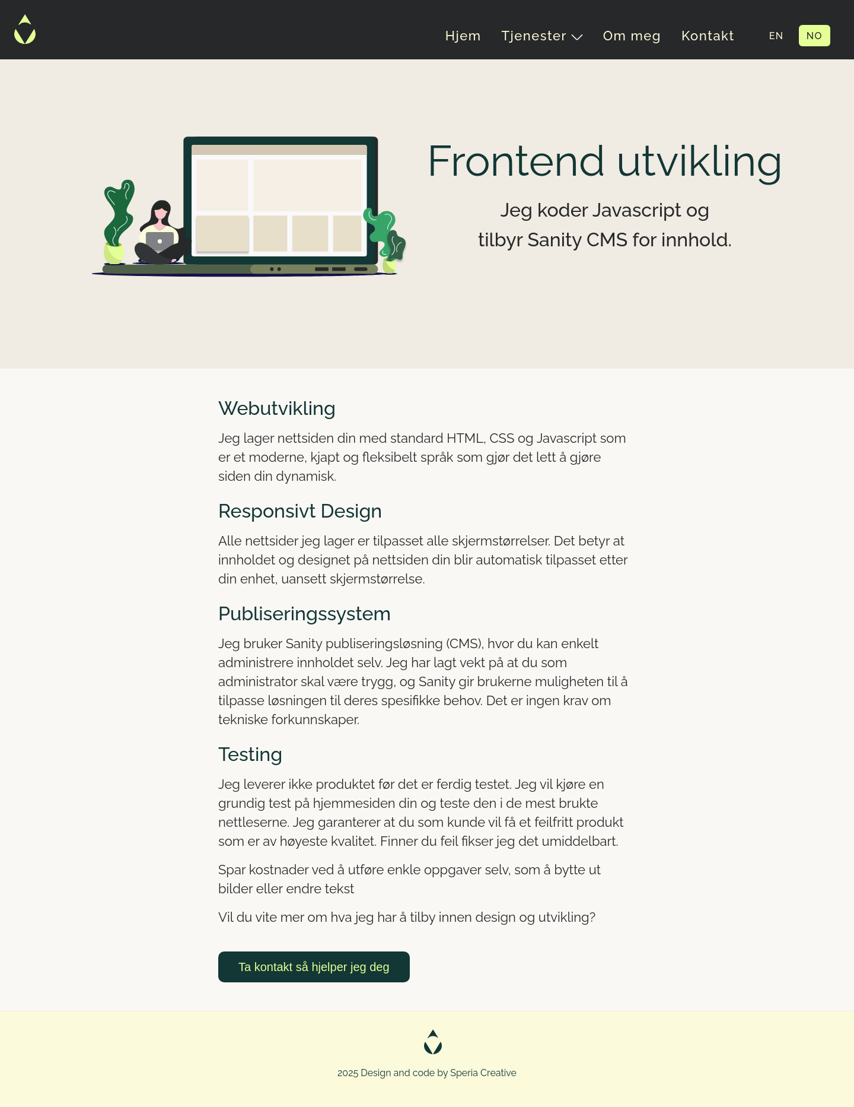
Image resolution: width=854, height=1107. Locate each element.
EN (776, 36)
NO (815, 36)
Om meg (632, 35)
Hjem (463, 35)
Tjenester (542, 35)
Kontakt (708, 35)
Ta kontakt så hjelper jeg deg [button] (314, 966)
